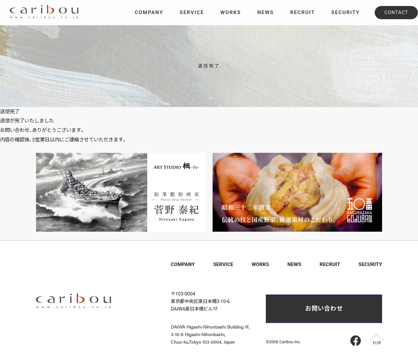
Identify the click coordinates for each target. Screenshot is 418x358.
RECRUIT (330, 264)
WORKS (260, 264)
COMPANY (183, 264)
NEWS (294, 264)
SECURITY (370, 264)
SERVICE (223, 264)
